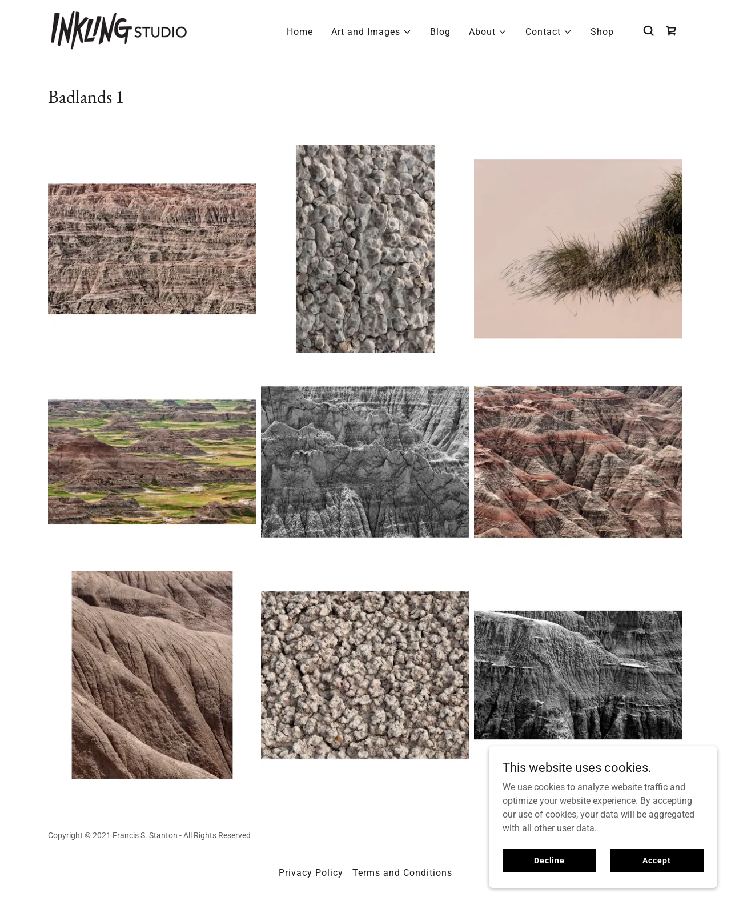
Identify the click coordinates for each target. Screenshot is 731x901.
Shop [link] (602, 31)
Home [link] (300, 31)
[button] (371, 32)
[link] (119, 30)
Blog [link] (440, 31)
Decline (549, 859)
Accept (656, 859)
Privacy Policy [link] (311, 872)
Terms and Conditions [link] (402, 872)
